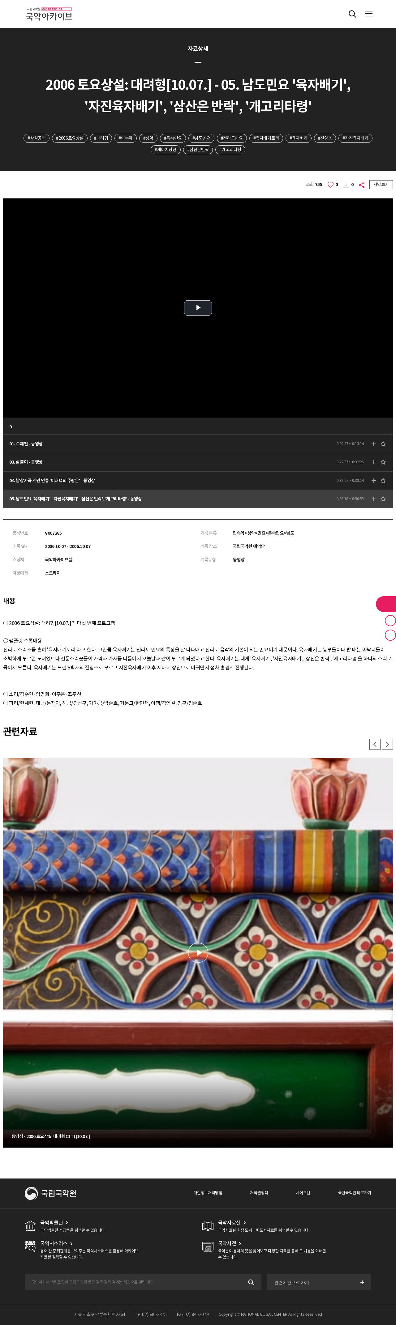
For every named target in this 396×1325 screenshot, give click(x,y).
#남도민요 (201, 138)
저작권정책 (259, 1192)
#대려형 (101, 138)
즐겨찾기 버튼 (390, 620)
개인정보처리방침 (207, 1192)
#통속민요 (173, 138)
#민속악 (125, 138)
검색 (250, 1282)
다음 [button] (387, 744)
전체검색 (352, 13)
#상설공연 (36, 138)
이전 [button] (375, 744)
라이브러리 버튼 (386, 604)
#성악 (148, 138)
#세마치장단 (166, 149)
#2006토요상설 (70, 138)
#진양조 (325, 138)
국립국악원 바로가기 (354, 1192)
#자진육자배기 (355, 138)
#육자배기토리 (266, 138)
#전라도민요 (232, 138)
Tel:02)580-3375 (151, 1314)
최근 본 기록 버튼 (390, 635)
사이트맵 (303, 1192)
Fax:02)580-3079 (193, 1314)
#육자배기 (299, 138)
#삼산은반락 (198, 149)
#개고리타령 (230, 149)
